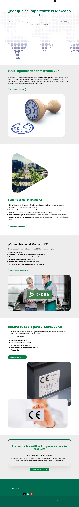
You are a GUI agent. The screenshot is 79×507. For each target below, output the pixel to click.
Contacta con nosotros (17, 357)
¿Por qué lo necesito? (16, 89)
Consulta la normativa (17, 226)
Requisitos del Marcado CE (18, 270)
